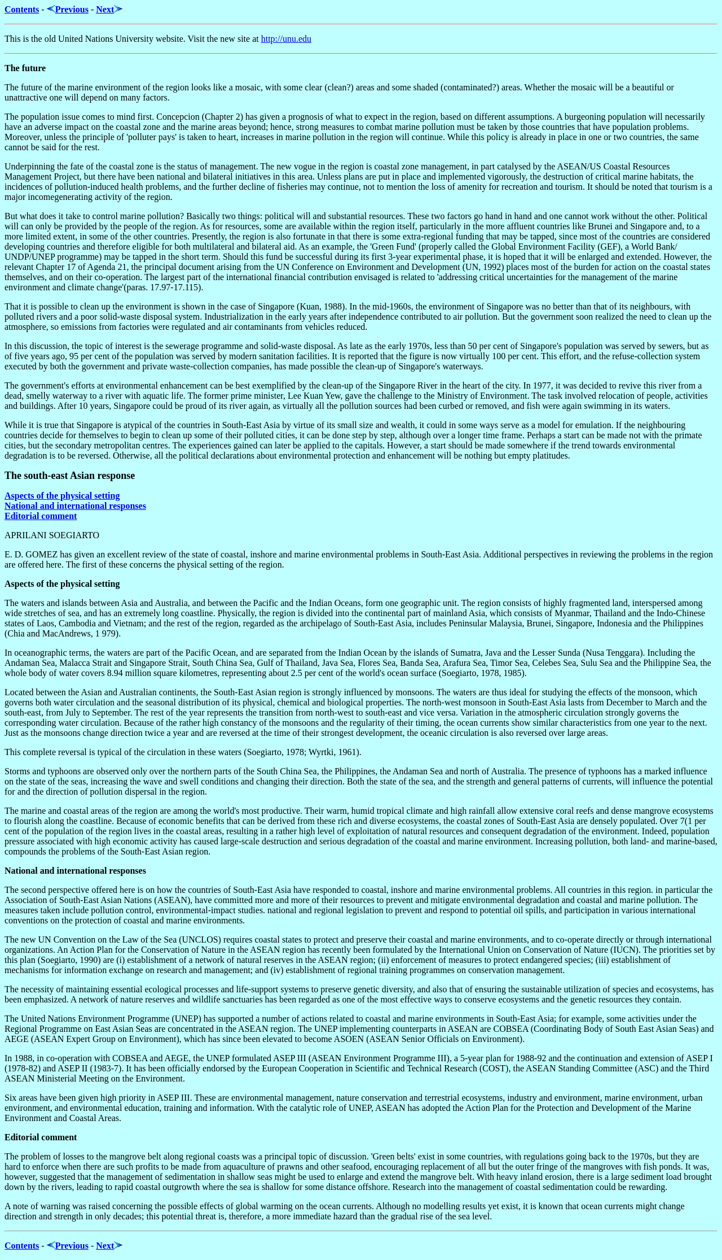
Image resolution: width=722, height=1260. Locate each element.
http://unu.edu (286, 38)
